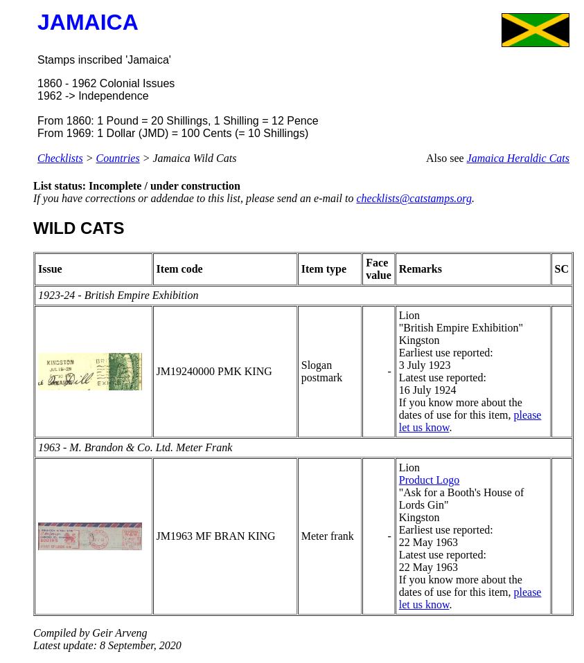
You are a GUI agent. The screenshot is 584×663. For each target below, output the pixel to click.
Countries (118, 158)
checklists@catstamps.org (414, 198)
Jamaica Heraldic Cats (518, 158)
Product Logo (429, 480)
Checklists (60, 158)
